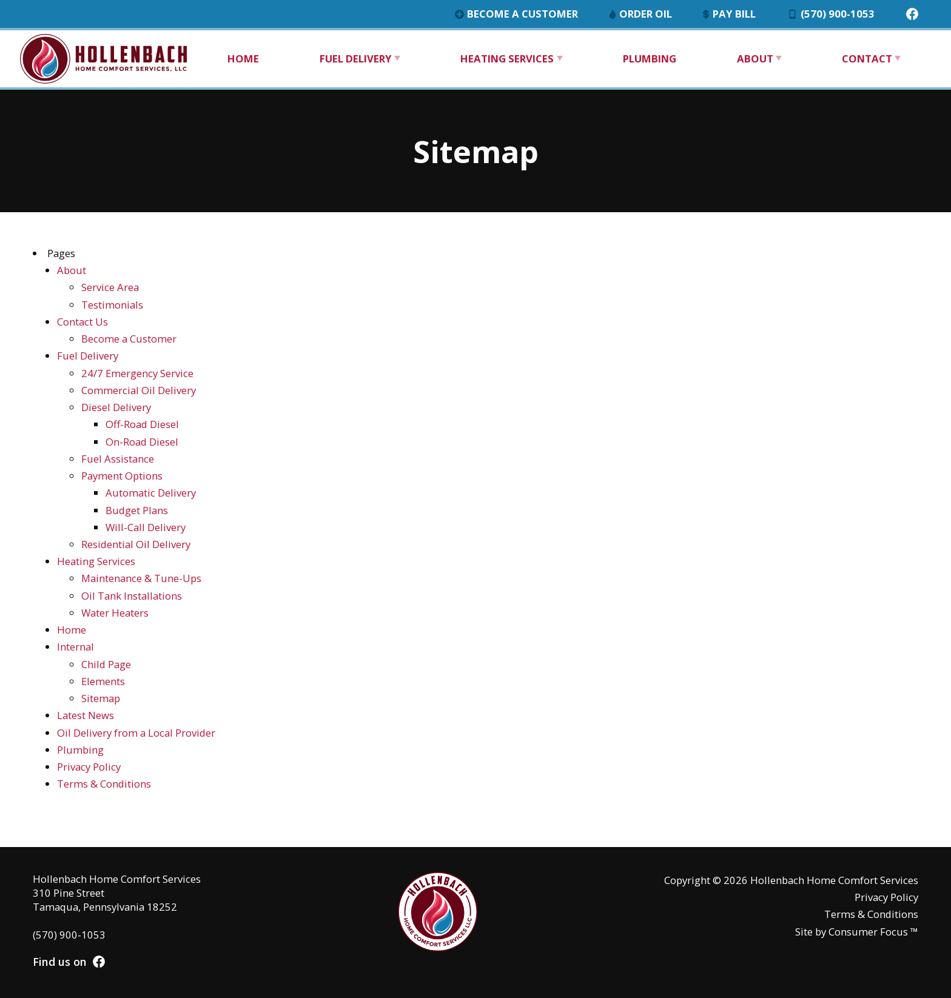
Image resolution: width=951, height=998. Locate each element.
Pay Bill (729, 14)
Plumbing (649, 58)
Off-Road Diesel (142, 424)
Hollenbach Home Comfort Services (834, 880)
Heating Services (507, 58)
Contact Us (82, 322)
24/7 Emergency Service (137, 373)
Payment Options (122, 476)
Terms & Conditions (104, 784)
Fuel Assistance (117, 459)
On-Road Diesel (142, 442)
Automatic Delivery (151, 493)
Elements (103, 681)
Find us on (69, 961)
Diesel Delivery (116, 407)
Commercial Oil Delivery (138, 390)
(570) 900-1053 (831, 14)
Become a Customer (517, 14)
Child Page (106, 664)
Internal (75, 647)
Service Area (110, 287)
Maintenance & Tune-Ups (141, 578)
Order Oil (641, 14)
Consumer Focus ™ (873, 932)
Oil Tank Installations (131, 596)
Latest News (85, 715)
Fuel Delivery (356, 58)
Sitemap (100, 698)
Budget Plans (137, 510)
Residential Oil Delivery (135, 544)
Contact (867, 58)
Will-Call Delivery (146, 527)
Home (243, 58)
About (755, 58)
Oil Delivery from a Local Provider (136, 733)
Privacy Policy (89, 767)
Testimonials (112, 305)
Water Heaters (115, 613)
